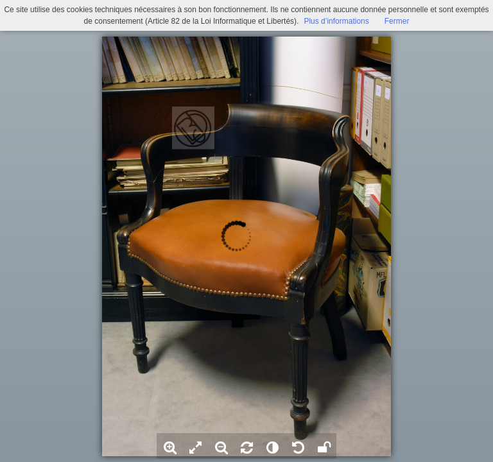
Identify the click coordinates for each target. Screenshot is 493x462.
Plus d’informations (336, 21)
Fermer (397, 21)
